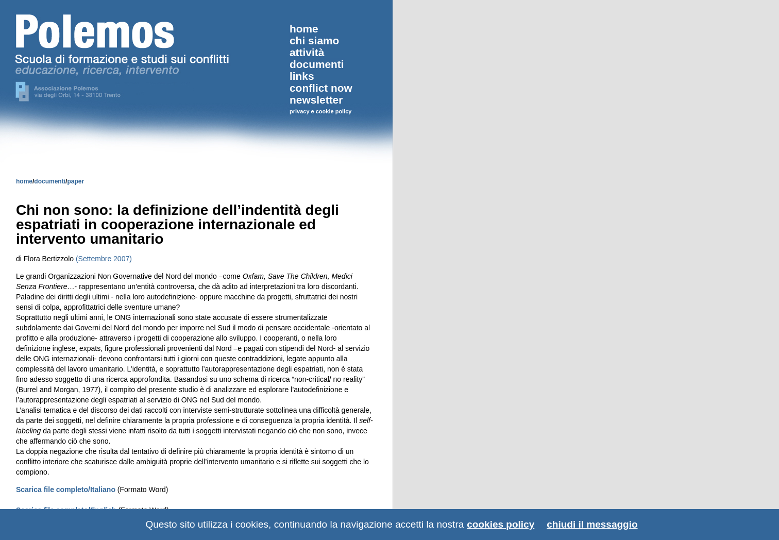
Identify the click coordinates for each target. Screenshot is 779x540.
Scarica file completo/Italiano (66, 489)
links (302, 76)
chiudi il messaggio (592, 524)
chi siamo (314, 40)
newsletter (316, 100)
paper (75, 181)
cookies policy (500, 524)
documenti (49, 181)
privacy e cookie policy (320, 111)
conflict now (321, 88)
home (24, 181)
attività (307, 52)
